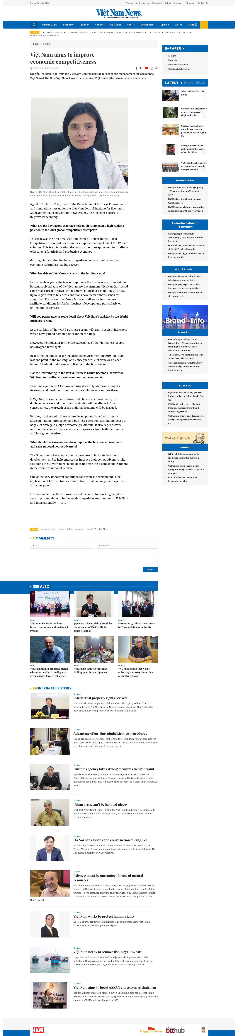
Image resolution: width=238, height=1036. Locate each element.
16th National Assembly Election (44, 35)
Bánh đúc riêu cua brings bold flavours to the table (182, 531)
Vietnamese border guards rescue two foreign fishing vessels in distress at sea (186, 453)
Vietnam (79, 529)
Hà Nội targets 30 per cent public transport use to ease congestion (184, 286)
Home (35, 44)
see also (41, 566)
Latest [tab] (171, 82)
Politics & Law (49, 24)
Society (99, 24)
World (178, 24)
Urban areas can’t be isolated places (100, 783)
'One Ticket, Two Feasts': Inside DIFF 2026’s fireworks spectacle (186, 363)
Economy (68, 24)
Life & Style (115, 24)
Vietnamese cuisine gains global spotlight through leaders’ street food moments (186, 522)
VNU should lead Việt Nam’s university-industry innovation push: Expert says (135, 651)
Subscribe (173, 60)
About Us (190, 3)
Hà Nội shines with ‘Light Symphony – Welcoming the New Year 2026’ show (185, 191)
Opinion (164, 24)
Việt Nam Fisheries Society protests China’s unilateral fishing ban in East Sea (186, 430)
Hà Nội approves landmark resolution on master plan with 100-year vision (186, 209)
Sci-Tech (84, 24)
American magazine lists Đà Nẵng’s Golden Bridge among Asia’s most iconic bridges (185, 373)
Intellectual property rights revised (100, 677)
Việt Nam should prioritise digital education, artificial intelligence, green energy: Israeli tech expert (49, 651)
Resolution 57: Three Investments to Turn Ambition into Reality (136, 604)
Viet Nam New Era (55, 32)
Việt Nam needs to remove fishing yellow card (108, 931)
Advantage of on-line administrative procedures (110, 712)
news (61, 529)
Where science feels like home (192, 93)
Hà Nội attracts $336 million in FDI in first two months (186, 255)
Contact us (176, 1019)
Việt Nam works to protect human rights (103, 895)
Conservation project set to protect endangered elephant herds (194, 112)
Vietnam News (48, 529)
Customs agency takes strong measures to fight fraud (113, 748)
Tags (34, 529)
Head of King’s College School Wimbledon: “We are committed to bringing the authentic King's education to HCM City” (185, 351)
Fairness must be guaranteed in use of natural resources (108, 856)
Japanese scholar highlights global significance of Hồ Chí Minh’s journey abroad (93, 606)
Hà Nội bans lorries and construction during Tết (110, 819)
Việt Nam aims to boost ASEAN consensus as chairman (114, 966)
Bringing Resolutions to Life (80, 32)
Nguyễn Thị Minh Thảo (97, 529)
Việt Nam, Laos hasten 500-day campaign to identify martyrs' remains (194, 166)
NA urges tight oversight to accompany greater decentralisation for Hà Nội (185, 237)
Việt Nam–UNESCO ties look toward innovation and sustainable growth (49, 606)
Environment (147, 24)
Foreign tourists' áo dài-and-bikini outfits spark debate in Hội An (192, 149)
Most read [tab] (194, 82)
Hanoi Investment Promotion (111, 32)
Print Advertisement (178, 64)
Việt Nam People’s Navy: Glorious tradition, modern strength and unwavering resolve (184, 441)
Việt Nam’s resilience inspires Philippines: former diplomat (90, 649)
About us (163, 1019)
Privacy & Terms (193, 1019)
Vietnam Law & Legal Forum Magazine (144, 3)
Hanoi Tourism (136, 32)
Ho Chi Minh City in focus (176, 32)
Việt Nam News (119, 13)
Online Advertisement (179, 68)
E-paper (173, 48)
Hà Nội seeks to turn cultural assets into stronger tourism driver (185, 278)
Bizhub (168, 3)
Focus (35, 32)
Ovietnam (178, 3)
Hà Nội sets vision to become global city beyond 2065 (185, 294)
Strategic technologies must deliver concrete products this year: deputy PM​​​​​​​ (193, 130)
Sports (131, 24)
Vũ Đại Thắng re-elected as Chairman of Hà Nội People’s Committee (186, 247)
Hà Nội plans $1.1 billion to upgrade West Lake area (185, 201)
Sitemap (151, 1019)
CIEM (69, 529)
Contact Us (202, 3)
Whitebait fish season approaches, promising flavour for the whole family (184, 510)
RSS (206, 1019)
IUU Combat (154, 32)
